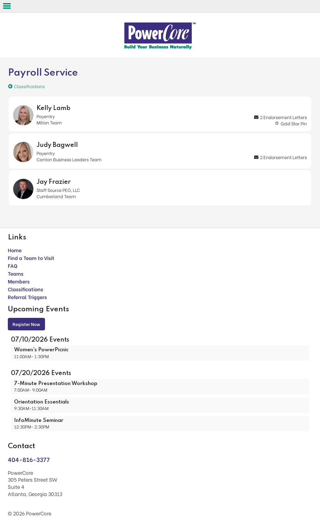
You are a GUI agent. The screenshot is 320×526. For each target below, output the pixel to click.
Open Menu (7, 6)
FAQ (13, 265)
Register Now (26, 324)
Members (19, 281)
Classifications (25, 289)
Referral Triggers (27, 296)
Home (15, 249)
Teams (15, 273)
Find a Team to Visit (31, 257)
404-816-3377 (29, 459)
